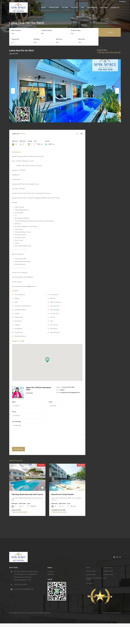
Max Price (81, 39)
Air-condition (54, 294)
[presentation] (24, 441)
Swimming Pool (55, 332)
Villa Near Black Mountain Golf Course (27, 494)
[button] (47, 360)
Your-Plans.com (116, 613)
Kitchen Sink (19, 317)
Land (105, 578)
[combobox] (24, 33)
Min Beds (37, 39)
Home (43, 7)
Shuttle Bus (18, 332)
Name (14, 402)
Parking (17, 325)
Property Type (75, 30)
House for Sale (90, 571)
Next (117, 91)
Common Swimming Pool (23, 306)
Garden (17, 313)
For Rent (74, 7)
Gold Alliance (92, 7)
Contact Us (115, 7)
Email (50, 402)
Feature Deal (54, 7)
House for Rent (108, 571)
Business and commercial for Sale (94, 579)
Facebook (51, 571)
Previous (13, 91)
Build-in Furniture (55, 302)
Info (82, 7)
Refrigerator (19, 328)
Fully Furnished (55, 310)
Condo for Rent (108, 574)
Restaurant (53, 328)
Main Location (16, 30)
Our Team (103, 7)
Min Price (59, 39)
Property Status (46, 30)
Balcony (17, 298)
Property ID (15, 39)
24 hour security (20, 294)
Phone (14, 412)
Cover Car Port (55, 306)
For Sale (65, 7)
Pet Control (54, 325)
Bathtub (52, 298)
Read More (29, 393)
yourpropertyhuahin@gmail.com (70, 392)
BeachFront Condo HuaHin (62, 494)
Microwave (18, 321)
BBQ (16, 302)
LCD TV (52, 317)
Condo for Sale (90, 574)
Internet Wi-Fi (54, 313)
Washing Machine (20, 336)
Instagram (51, 574)
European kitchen (20, 310)
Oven (51, 321)
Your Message (16, 421)
